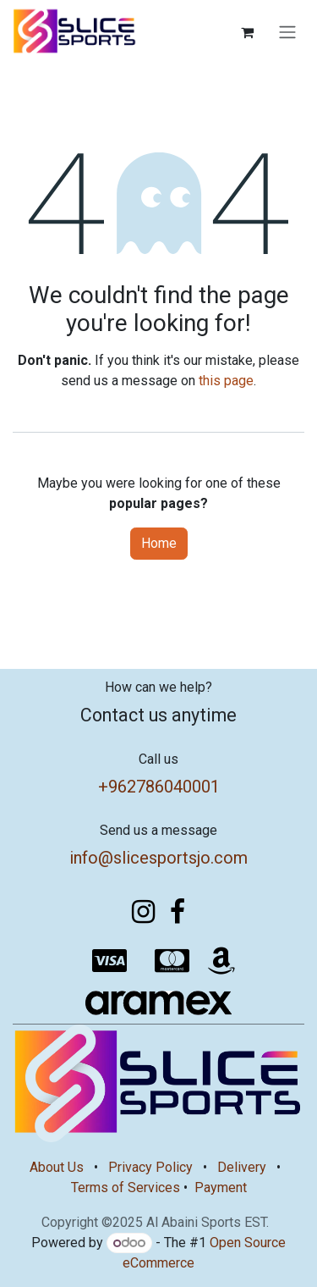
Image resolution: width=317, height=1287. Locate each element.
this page (226, 381)
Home (159, 543)
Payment (220, 1187)
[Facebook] (178, 912)
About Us (57, 1167)
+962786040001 (159, 786)
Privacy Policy (150, 1167)
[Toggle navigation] (287, 32)
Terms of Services (125, 1187)
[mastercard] (172, 961)
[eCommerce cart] (247, 32)
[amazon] (221, 961)
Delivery (241, 1167)
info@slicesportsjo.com (158, 858)
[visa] (109, 961)
